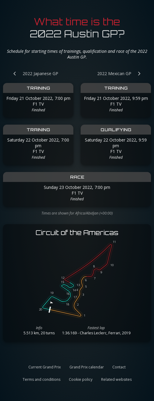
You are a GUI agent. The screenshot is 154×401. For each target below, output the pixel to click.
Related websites (116, 379)
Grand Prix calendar (86, 367)
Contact (119, 367)
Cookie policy (80, 379)
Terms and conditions (41, 379)
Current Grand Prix (44, 367)
